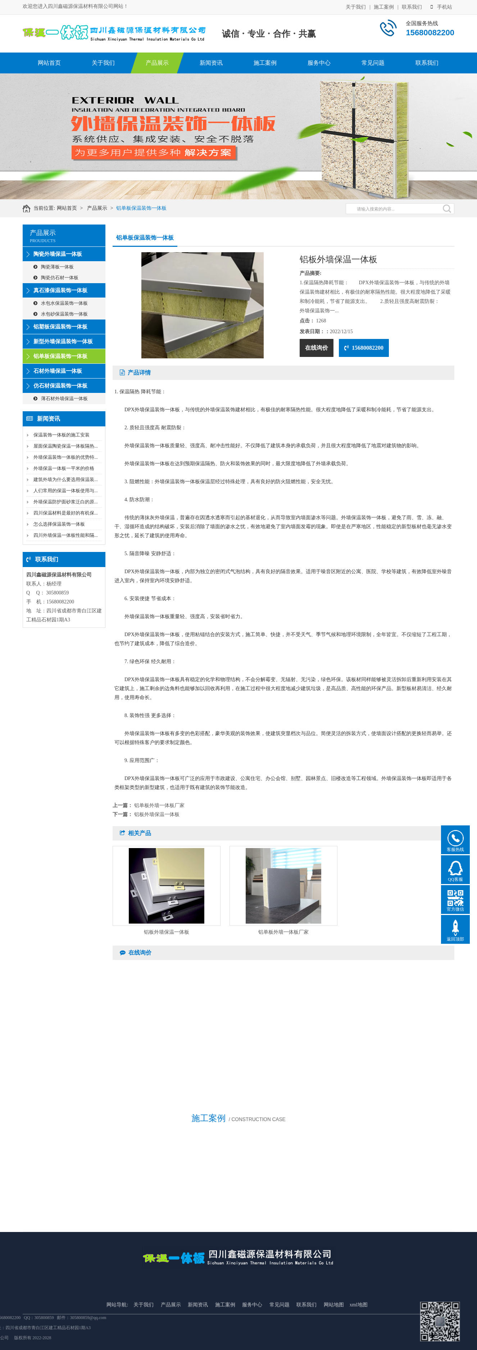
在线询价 (316, 348)
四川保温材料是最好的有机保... (65, 513)
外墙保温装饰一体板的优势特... (65, 457)
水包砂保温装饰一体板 (60, 314)
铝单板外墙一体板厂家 (159, 805)
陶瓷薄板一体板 (53, 266)
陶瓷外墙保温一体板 (57, 254)
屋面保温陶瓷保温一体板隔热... (65, 446)
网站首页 (49, 63)
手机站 (441, 6)
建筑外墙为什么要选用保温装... (65, 479)
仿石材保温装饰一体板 (60, 386)
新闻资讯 (211, 63)
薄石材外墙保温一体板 (60, 398)
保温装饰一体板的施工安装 (61, 435)
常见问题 (373, 63)
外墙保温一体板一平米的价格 (63, 468)
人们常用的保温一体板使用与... (65, 490)
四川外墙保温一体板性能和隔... (65, 535)
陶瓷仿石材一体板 (55, 277)
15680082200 (363, 348)
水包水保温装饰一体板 (60, 303)
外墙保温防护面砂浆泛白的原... (65, 501)
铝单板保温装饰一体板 (150, 208)
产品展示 (157, 63)
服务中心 (319, 63)
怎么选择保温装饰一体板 (59, 524)
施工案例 (384, 6)
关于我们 (356, 6)
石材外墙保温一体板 (57, 371)
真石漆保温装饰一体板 (60, 290)
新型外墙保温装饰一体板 (63, 341)
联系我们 (412, 6)
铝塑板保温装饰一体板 (60, 327)
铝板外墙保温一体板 (157, 814)
